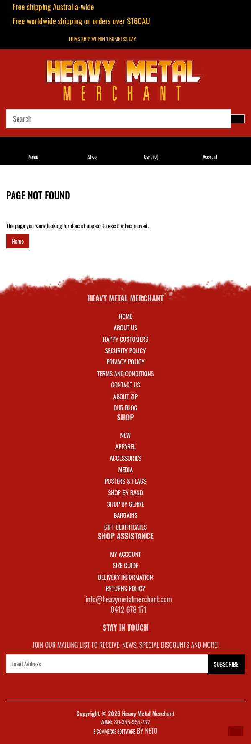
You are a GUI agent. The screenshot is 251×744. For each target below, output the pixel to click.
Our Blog (125, 407)
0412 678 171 (128, 609)
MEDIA (125, 469)
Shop (92, 156)
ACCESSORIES (125, 457)
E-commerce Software (114, 731)
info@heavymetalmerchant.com (128, 599)
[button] (235, 731)
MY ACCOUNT (125, 553)
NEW (125, 434)
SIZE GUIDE (125, 565)
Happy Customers (126, 339)
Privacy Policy (125, 361)
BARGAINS (125, 515)
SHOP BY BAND (125, 492)
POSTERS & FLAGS (125, 480)
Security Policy (125, 350)
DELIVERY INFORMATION (125, 576)
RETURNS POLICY (125, 588)
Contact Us (125, 384)
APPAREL (125, 446)
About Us (125, 327)
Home (18, 241)
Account (209, 156)
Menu (33, 156)
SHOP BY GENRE (125, 503)
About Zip (125, 396)
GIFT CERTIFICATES (125, 526)
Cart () (151, 156)
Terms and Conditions (125, 373)
